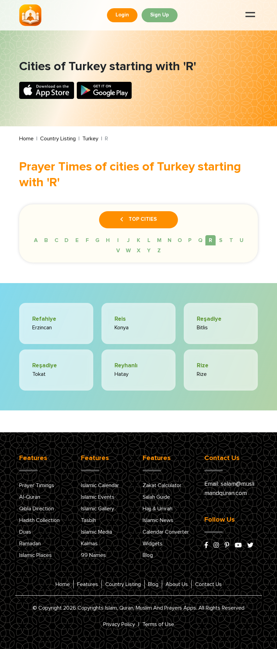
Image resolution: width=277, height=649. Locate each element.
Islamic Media (96, 532)
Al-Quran (29, 497)
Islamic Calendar (100, 485)
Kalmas (89, 543)
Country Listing (58, 138)
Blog (148, 555)
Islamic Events (98, 497)
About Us (177, 584)
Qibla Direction (36, 508)
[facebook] (206, 546)
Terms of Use (158, 624)
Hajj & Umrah (157, 508)
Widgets (152, 543)
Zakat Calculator (162, 485)
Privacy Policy (119, 624)
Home (26, 138)
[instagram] (216, 546)
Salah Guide (156, 497)
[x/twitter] (250, 546)
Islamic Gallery (97, 508)
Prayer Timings (36, 485)
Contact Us (208, 584)
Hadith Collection (39, 520)
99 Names (93, 555)
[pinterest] (227, 546)
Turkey (90, 138)
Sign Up (159, 14)
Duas (25, 532)
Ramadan (30, 543)
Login (122, 14)
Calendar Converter (166, 532)
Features (87, 584)
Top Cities (138, 220)
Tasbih (88, 520)
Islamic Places (35, 555)
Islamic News (158, 520)
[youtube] (238, 546)
